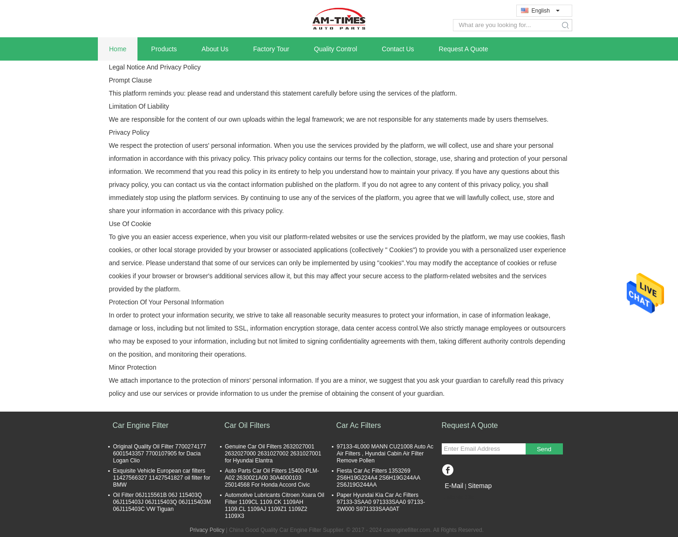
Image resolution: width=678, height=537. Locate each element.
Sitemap (480, 485)
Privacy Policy (207, 530)
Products (164, 49)
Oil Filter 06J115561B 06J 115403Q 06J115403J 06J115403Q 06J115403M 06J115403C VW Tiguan (162, 502)
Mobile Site (458, 497)
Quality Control (335, 49)
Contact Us (398, 49)
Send (544, 449)
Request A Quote (463, 49)
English (546, 10)
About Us (215, 49)
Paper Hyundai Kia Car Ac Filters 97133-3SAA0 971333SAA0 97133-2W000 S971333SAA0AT (381, 502)
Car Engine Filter (141, 425)
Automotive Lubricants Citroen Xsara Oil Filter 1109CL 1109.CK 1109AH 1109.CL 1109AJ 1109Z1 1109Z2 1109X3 (274, 505)
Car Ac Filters (358, 425)
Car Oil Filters (247, 425)
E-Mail (454, 485)
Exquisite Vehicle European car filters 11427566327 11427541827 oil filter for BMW (162, 478)
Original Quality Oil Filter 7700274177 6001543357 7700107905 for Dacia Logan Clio (159, 453)
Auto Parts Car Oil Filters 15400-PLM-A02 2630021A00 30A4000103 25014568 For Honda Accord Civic (272, 478)
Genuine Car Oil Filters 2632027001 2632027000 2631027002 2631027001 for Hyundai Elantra (273, 453)
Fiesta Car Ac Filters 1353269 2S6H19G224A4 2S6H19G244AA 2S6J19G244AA (378, 478)
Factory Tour (271, 49)
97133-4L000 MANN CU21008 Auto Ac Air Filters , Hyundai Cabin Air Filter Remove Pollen (385, 453)
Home (117, 49)
